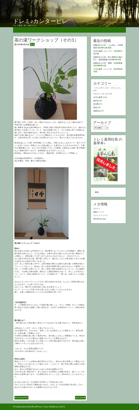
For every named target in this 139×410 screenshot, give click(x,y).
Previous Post (22, 397)
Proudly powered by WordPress (27, 406)
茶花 (32, 44)
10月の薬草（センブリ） (103, 51)
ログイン (96, 208)
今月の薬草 (97, 97)
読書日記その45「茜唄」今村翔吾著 (107, 63)
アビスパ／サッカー (101, 94)
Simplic (52, 406)
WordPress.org (99, 219)
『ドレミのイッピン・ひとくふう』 (107, 88)
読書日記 (96, 111)
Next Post (80, 397)
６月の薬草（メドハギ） (103, 69)
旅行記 (96, 100)
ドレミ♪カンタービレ (40, 21)
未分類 (96, 104)
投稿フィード (98, 212)
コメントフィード (100, 215)
